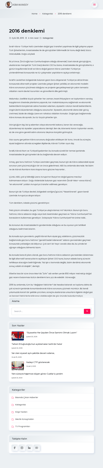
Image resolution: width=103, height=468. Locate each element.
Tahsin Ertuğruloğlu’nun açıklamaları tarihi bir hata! (37, 344)
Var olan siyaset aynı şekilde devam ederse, (33, 353)
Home (34, 13)
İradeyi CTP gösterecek (38, 362)
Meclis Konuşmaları (24, 419)
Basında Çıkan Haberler (26, 397)
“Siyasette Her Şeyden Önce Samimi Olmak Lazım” (51, 332)
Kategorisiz (47, 13)
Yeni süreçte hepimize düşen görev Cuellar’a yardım (37, 374)
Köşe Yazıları (21, 411)
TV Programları (22, 426)
